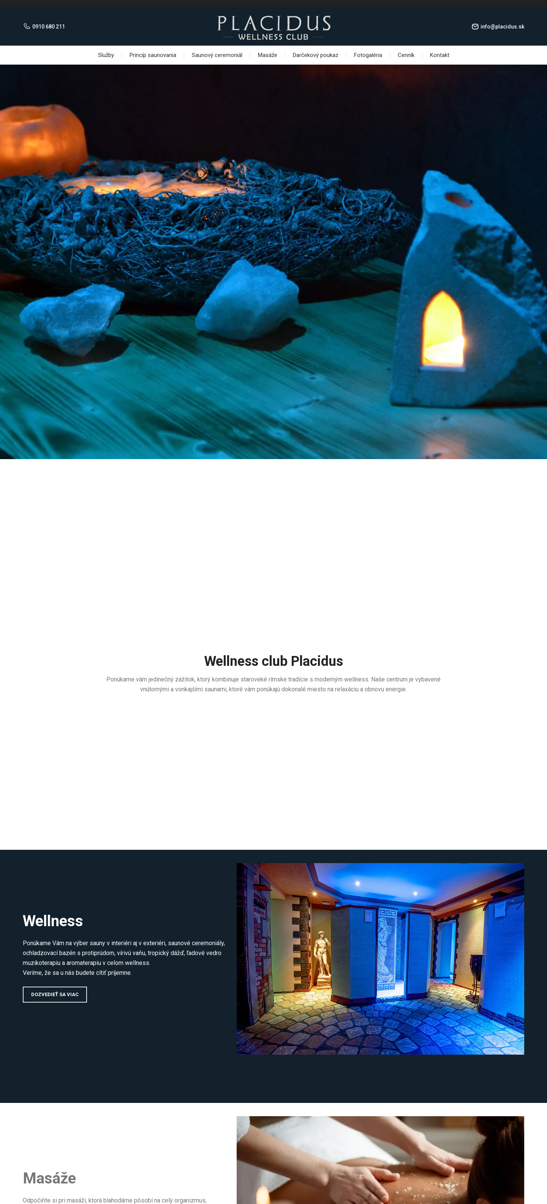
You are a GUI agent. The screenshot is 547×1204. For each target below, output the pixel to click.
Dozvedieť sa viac (55, 994)
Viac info (273, 301)
